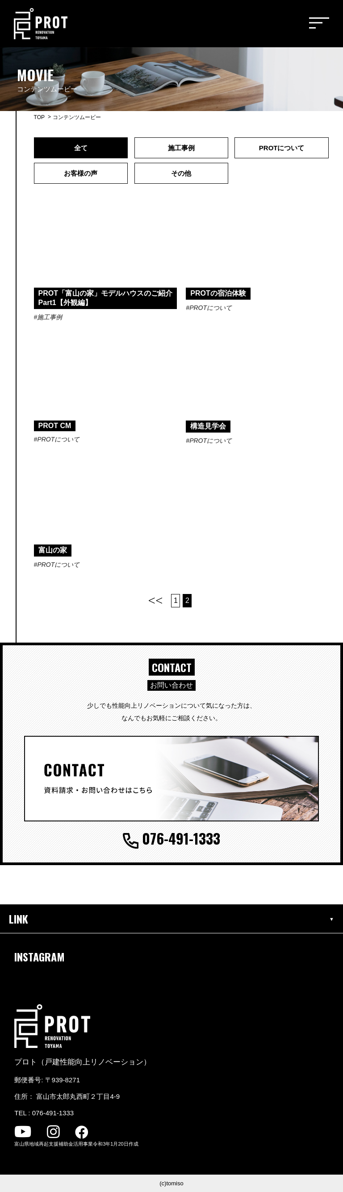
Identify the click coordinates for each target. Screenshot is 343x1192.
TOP (39, 117)
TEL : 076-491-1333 (44, 1113)
